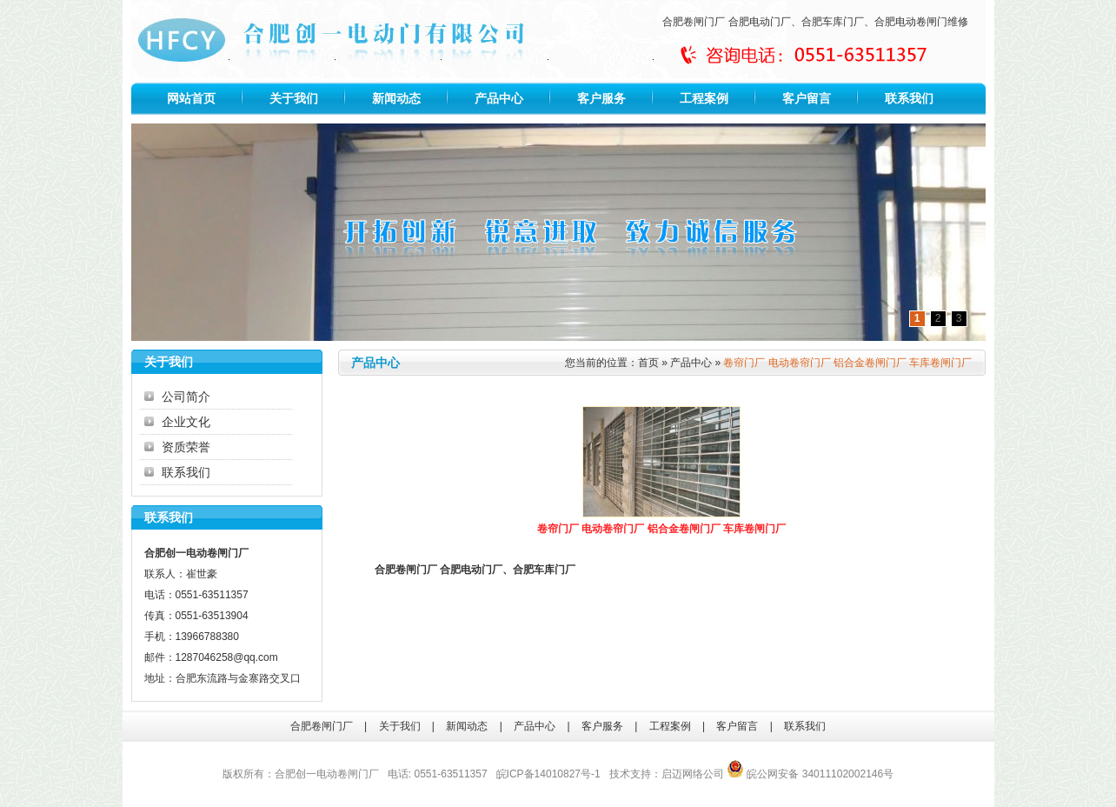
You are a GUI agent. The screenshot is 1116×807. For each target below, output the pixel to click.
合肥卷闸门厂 (693, 22)
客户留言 (806, 98)
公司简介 (186, 397)
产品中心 (499, 98)
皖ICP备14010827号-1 (548, 774)
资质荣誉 (186, 447)
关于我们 (293, 98)
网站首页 (191, 98)
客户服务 (601, 98)
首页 (648, 363)
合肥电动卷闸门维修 (921, 22)
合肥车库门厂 (832, 22)
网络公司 (703, 774)
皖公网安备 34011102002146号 (810, 774)
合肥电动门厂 (759, 22)
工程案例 (704, 98)
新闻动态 (396, 98)
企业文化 (186, 422)
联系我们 (909, 98)
